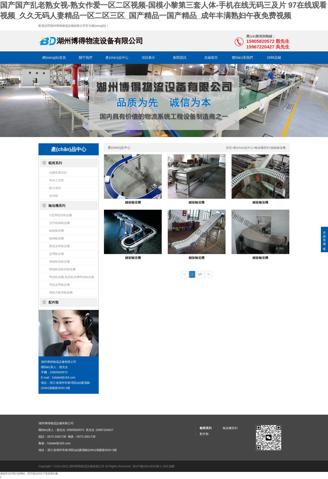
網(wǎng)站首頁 (54, 57)
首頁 (229, 147)
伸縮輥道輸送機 (59, 261)
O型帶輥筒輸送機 (60, 215)
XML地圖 (168, 466)
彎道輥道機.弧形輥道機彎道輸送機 (71, 277)
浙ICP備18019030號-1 (147, 466)
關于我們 (85, 57)
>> (208, 274)
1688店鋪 (274, 57)
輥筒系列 (55, 163)
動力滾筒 (55, 188)
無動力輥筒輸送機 (61, 292)
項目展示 (148, 57)
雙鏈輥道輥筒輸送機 (62, 269)
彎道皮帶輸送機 (59, 284)
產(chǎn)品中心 (116, 57)
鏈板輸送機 (56, 230)
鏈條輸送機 (56, 238)
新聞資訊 (179, 57)
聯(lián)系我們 (242, 57)
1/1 (200, 274)
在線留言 (211, 57)
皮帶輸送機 (56, 253)
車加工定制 (56, 180)
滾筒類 (53, 195)
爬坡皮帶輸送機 (59, 246)
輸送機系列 (57, 205)
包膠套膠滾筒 (58, 172)
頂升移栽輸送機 (59, 223)
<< (184, 274)
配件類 (54, 302)
